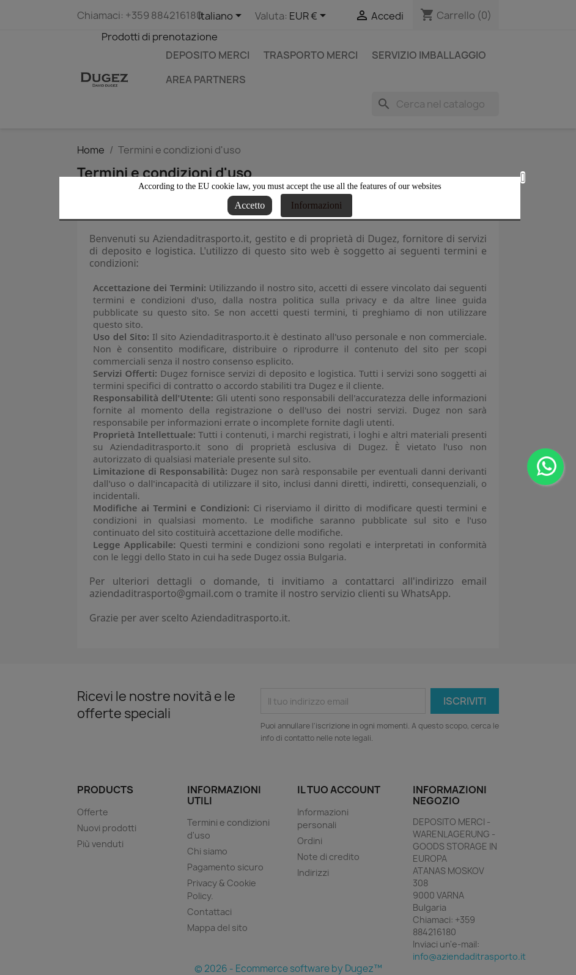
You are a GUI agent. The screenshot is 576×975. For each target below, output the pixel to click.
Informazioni (316, 205)
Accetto (250, 205)
